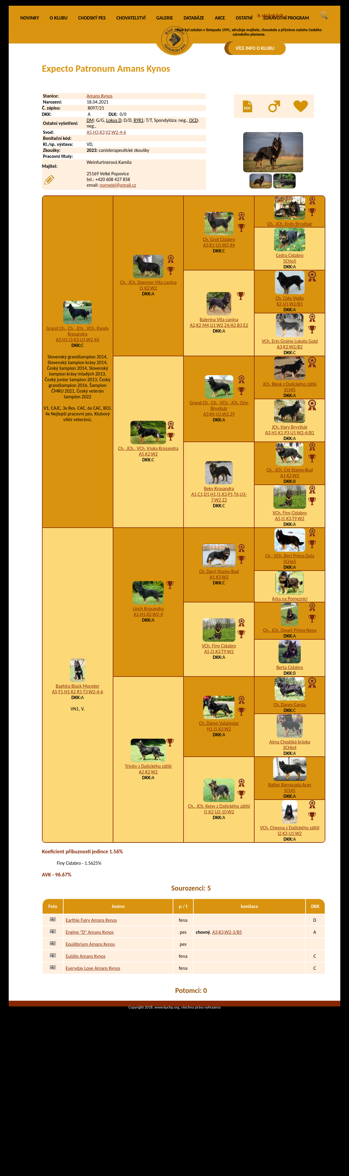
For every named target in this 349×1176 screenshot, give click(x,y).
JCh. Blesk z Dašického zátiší (290, 464)
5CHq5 (289, 641)
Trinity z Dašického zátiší (148, 846)
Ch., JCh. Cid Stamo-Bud (290, 550)
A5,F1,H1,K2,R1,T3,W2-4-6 (77, 771)
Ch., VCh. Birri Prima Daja (289, 635)
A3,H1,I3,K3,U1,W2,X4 (77, 419)
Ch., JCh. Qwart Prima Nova (289, 710)
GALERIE (164, 98)
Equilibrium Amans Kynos (90, 1024)
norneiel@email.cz (118, 265)
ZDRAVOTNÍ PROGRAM (286, 98)
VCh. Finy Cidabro (290, 593)
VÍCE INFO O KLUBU (255, 48)
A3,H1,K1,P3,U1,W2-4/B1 (289, 512)
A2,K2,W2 (148, 852)
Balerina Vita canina (219, 399)
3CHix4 (290, 827)
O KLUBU (58, 98)
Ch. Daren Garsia (289, 784)
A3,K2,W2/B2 (290, 427)
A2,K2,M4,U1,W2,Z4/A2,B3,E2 (219, 405)
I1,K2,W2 (148, 368)
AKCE (220, 98)
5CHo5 (289, 341)
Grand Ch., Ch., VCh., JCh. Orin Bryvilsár (218, 485)
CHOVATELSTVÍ (131, 98)
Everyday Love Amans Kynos (93, 1048)
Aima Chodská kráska (289, 822)
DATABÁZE (193, 98)
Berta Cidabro (289, 747)
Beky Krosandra (219, 568)
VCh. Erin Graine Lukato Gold (290, 421)
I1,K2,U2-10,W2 (219, 891)
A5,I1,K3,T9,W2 (289, 598)
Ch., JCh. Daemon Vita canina (148, 362)
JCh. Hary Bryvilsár (290, 507)
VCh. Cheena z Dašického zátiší (289, 907)
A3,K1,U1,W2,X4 (219, 325)
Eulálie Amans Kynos (85, 1036)
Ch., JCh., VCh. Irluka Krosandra (148, 528)
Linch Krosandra (148, 688)
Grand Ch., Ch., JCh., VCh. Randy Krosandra (77, 411)
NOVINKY (29, 98)
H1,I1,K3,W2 (219, 809)
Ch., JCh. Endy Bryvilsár (289, 303)
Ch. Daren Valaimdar (219, 803)
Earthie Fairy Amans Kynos (91, 1000)
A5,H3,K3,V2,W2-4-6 (106, 212)
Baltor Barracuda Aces (289, 864)
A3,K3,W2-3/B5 (227, 1012)
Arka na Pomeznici (290, 678)
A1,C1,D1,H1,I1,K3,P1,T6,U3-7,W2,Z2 (219, 577)
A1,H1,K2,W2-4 (148, 694)
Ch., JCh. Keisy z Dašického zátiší (219, 886)
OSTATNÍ (244, 98)
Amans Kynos (99, 176)
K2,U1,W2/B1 (290, 384)
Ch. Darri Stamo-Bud (219, 651)
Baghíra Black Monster (78, 766)
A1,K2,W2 (289, 555)
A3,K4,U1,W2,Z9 (219, 494)
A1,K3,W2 (219, 657)
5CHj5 (290, 469)
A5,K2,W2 (148, 534)
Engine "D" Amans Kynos (90, 1012)
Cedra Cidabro (289, 335)
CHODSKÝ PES (92, 98)
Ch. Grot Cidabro (219, 319)
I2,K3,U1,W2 (290, 913)
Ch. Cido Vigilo (290, 378)
